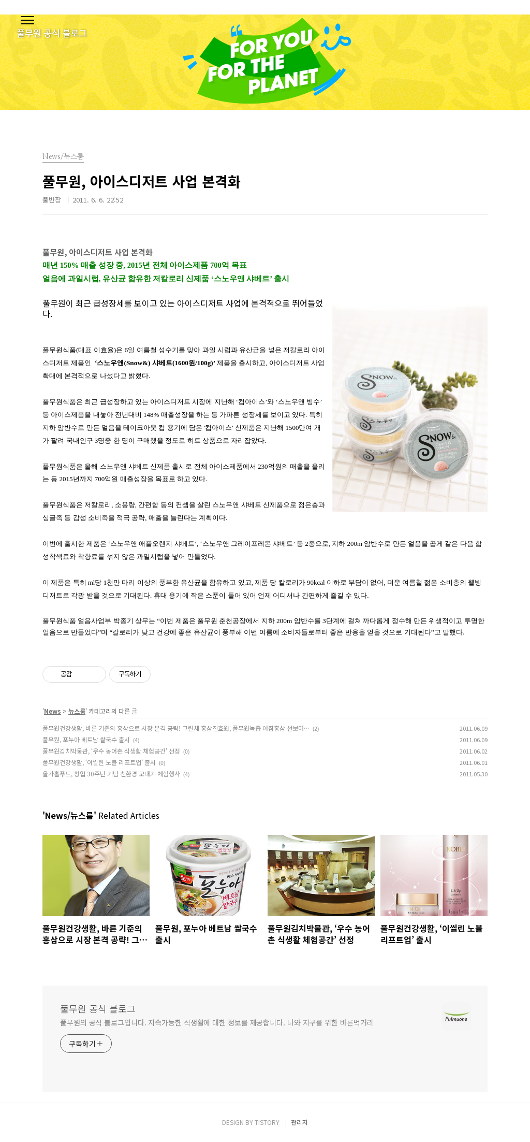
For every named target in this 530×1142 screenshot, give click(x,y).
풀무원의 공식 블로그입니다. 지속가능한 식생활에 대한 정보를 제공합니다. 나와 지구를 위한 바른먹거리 (216, 1022)
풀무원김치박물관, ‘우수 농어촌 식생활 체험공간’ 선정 (111, 750)
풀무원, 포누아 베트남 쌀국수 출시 (86, 739)
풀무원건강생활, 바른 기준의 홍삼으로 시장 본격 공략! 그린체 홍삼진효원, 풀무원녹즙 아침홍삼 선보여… (176, 728)
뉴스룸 (76, 710)
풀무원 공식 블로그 (98, 1008)
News (52, 710)
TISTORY (267, 1122)
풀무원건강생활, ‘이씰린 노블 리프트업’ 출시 (99, 762)
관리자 (299, 1122)
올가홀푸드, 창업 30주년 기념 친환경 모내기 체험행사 (111, 773)
